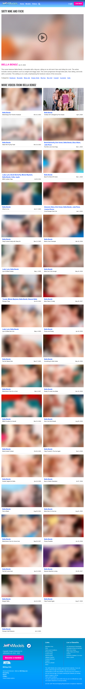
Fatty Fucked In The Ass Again (52, 451)
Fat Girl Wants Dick (7, 361)
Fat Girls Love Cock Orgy (51, 147)
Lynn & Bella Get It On (8, 331)
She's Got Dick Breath (50, 421)
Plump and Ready (49, 331)
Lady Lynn (6, 175)
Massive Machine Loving (50, 571)
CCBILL (5, 676)
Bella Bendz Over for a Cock (10, 391)
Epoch (5, 674)
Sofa (68, 78)
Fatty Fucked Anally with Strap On (11, 241)
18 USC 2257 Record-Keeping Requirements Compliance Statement (63, 683)
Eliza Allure (76, 142)
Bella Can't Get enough (50, 271)
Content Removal (50, 659)
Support (47, 661)
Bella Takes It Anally (49, 301)
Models (28, 4)
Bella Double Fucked (7, 451)
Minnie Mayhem (27, 175)
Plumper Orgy (6, 301)
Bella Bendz (9, 64)
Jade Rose (48, 145)
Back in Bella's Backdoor (50, 481)
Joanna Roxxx (49, 209)
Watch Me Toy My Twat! (8, 144)
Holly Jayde (15, 177)
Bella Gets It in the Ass (50, 511)
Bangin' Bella (5, 601)
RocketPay (6, 673)
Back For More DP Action (51, 177)
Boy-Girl (49, 78)
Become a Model (49, 662)
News (46, 664)
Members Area (49, 646)
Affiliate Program (49, 657)
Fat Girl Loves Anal (7, 571)
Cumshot (63, 78)
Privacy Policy (49, 652)
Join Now (78, 3)
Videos (34, 4)
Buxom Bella (32, 299)
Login (70, 4)
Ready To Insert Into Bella (51, 391)
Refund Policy (49, 655)
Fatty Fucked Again (49, 601)
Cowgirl (56, 78)
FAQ (46, 648)
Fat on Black (5, 511)
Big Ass (43, 78)
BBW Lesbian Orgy (7, 179)
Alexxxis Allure (49, 207)
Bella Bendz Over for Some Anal (11, 541)
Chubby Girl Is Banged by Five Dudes (54, 114)
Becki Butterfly (49, 142)
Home (22, 4)
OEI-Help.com (24, 671)
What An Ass (5, 209)
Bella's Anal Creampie (50, 241)
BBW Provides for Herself (9, 421)
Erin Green (59, 142)
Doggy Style (35, 78)
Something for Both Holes (51, 361)
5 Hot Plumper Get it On (50, 211)
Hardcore (12, 78)
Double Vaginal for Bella (8, 481)
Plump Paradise (48, 541)
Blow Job (27, 78)
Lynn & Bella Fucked (7, 271)
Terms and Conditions (51, 650)
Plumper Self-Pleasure (8, 631)
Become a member (13, 658)
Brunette (20, 78)
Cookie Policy (49, 653)
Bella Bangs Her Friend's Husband (11, 114)
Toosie (4, 299)
